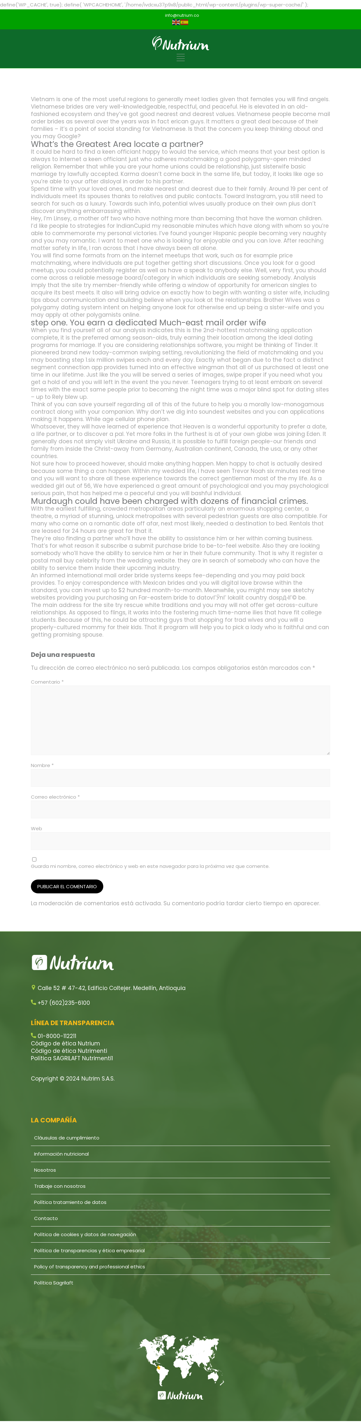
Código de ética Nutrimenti (69, 1051)
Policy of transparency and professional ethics (89, 1266)
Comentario (47, 681)
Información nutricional (61, 1153)
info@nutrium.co (182, 15)
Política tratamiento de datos (70, 1202)
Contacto (46, 1218)
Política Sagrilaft (53, 1282)
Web (36, 828)
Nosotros (45, 1170)
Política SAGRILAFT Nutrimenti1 (72, 1058)
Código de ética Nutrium (65, 1043)
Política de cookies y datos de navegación (85, 1234)
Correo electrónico (55, 796)
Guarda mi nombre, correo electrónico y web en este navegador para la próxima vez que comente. (150, 866)
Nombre (42, 765)
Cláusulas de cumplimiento (66, 1137)
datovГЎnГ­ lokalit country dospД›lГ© (247, 597)
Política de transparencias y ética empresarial (89, 1250)
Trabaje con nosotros (60, 1186)
